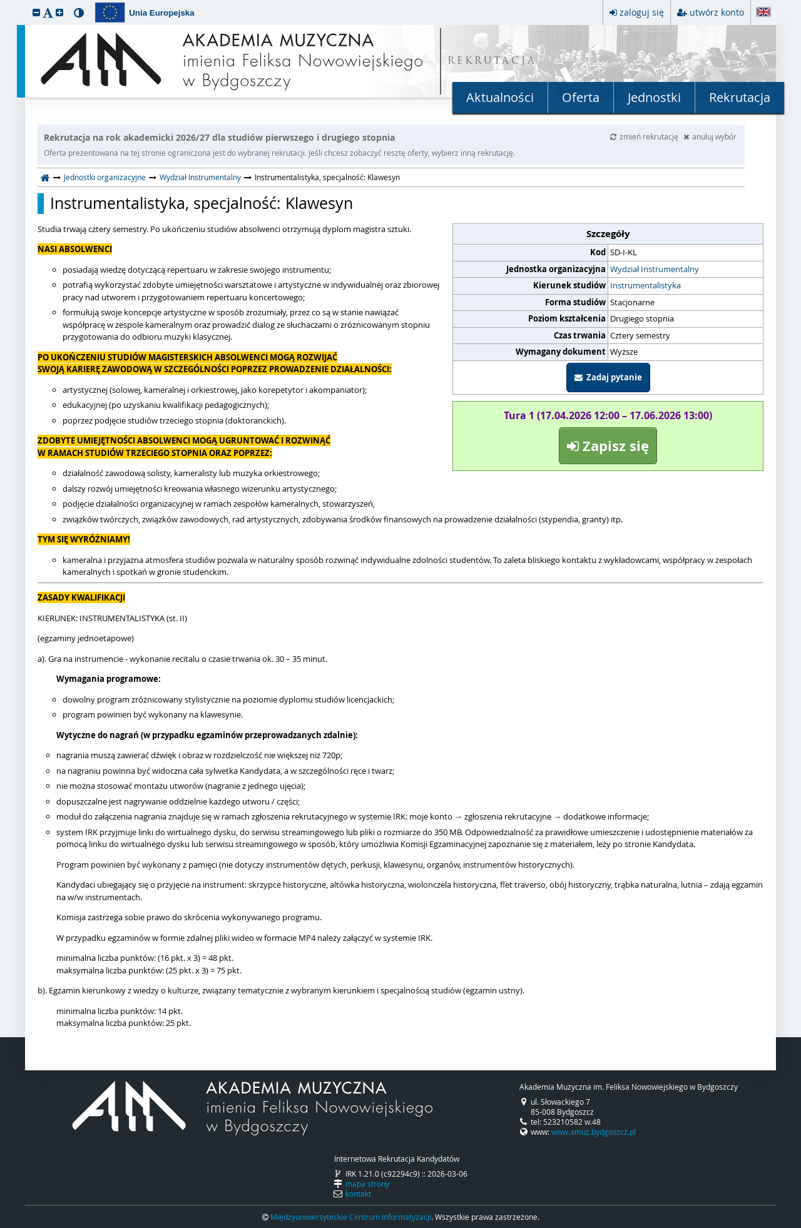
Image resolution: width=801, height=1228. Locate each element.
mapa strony (367, 1184)
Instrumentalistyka (645, 285)
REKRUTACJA (492, 61)
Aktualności (500, 97)
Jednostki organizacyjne (105, 177)
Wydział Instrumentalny (200, 177)
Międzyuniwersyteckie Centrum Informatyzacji (350, 1217)
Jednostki (654, 97)
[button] (36, 12)
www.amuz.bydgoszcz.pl (593, 1132)
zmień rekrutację (645, 136)
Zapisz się (608, 445)
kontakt (358, 1194)
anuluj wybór (710, 136)
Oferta (580, 97)
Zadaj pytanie (608, 377)
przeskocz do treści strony (3, 3)
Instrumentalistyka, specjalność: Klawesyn (201, 203)
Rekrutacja (739, 97)
